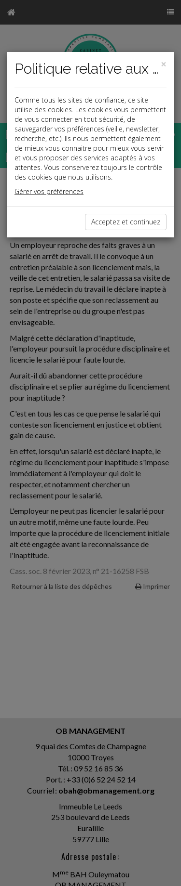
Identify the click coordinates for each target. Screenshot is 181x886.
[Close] (164, 64)
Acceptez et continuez (125, 221)
